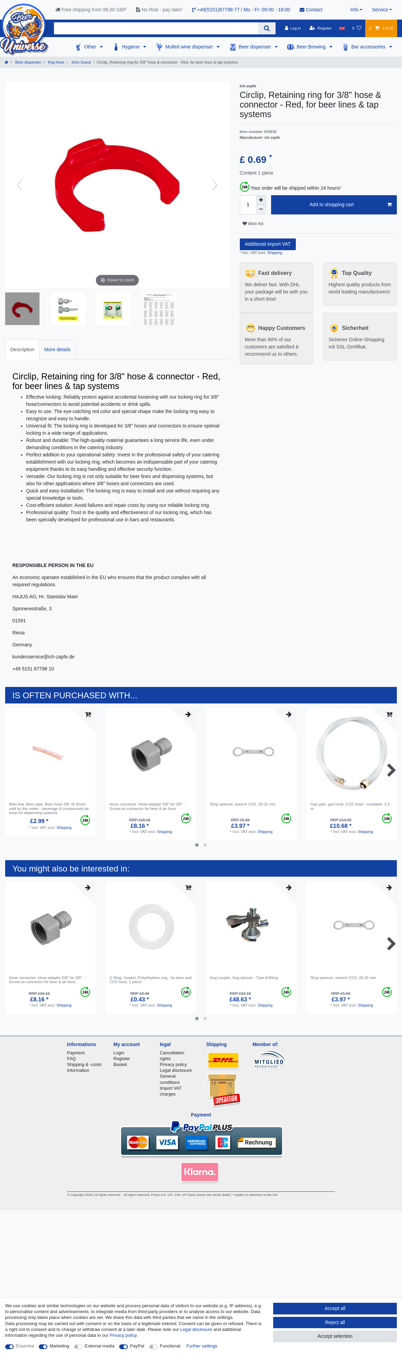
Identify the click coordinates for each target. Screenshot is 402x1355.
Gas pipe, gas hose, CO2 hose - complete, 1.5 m (350, 806)
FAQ (71, 1058)
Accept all (335, 1308)
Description (22, 349)
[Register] (321, 28)
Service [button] (380, 9)
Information (78, 1070)
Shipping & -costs (84, 1064)
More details (57, 349)
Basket (120, 1064)
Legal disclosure (176, 1070)
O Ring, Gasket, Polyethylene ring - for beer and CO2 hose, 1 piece (151, 980)
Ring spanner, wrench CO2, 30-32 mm (243, 804)
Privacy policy (173, 1064)
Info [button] (354, 9)
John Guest (80, 62)
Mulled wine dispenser (189, 46)
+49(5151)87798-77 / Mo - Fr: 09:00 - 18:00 (241, 9)
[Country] (342, 28)
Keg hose (55, 62)
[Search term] (156, 28)
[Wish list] (356, 28)
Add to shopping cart (351, 205)
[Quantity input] (248, 204)
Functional (170, 1345)
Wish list (253, 223)
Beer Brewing (312, 46)
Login (118, 1052)
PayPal (137, 1345)
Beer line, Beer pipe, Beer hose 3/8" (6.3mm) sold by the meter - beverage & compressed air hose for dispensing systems (49, 808)
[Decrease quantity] (261, 209)
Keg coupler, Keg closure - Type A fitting (244, 978)
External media (99, 1345)
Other (91, 46)
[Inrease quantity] (261, 200)
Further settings (201, 1345)
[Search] (267, 28)
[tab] (22, 350)
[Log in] (292, 28)
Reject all (335, 1322)
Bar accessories (369, 46)
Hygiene (131, 46)
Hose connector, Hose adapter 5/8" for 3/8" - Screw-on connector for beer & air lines (147, 806)
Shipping (274, 253)
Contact (311, 9)
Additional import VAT (268, 244)
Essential (25, 1345)
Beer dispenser (255, 46)
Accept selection (335, 1336)
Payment (76, 1052)
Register (121, 1058)
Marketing (59, 1345)
